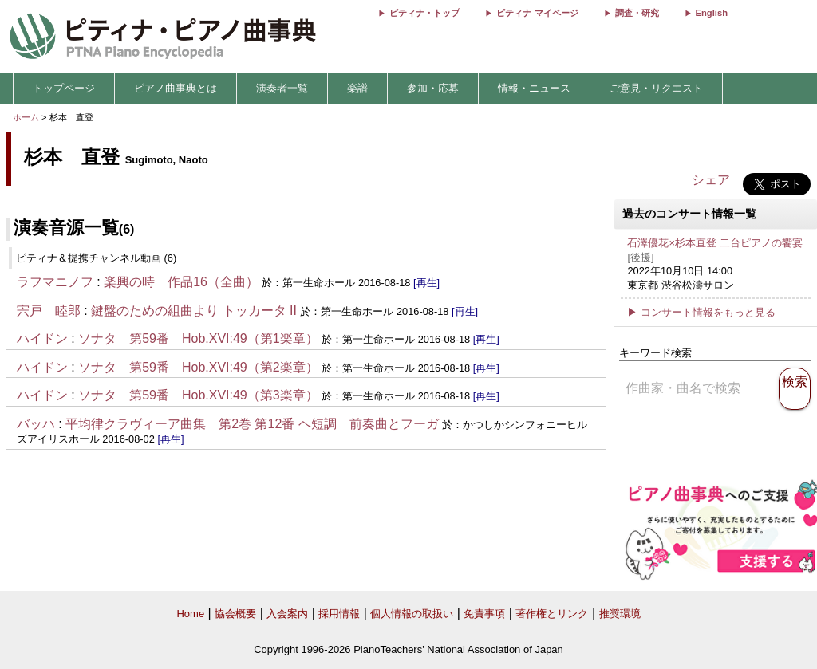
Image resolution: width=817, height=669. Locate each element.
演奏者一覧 (282, 88)
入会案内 (287, 614)
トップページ (64, 88)
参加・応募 (433, 88)
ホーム (26, 117)
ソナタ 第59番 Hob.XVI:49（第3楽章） (198, 395)
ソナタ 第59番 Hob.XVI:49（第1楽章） (198, 338)
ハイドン (42, 338)
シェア (711, 180)
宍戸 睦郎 (49, 310)
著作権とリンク (551, 614)
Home (190, 614)
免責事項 (484, 614)
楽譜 (357, 88)
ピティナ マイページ (537, 13)
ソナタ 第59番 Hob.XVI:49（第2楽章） (198, 367)
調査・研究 (637, 13)
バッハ (36, 424)
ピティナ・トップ (424, 13)
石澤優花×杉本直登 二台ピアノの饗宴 (714, 243)
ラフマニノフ (55, 282)
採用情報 (339, 614)
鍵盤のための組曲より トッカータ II (194, 310)
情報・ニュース (534, 88)
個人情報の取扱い (411, 614)
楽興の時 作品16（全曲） (181, 282)
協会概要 (235, 614)
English (712, 13)
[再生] (426, 283)
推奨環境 (620, 614)
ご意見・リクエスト (656, 88)
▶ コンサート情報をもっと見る (701, 312)
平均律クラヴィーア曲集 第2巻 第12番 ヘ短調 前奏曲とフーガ (252, 424)
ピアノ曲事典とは (175, 88)
